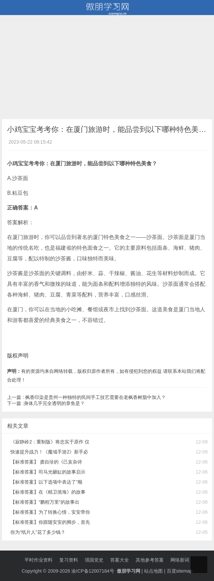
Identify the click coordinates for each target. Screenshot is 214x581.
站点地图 (153, 571)
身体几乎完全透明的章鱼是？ (54, 403)
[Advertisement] (107, 65)
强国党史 (94, 560)
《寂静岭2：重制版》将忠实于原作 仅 (49, 441)
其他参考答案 (150, 560)
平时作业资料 (38, 560)
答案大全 (119, 560)
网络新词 (179, 560)
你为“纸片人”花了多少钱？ (37, 532)
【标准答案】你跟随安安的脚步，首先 (50, 522)
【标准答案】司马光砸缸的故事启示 (47, 472)
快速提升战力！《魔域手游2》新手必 (49, 451)
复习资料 (68, 560)
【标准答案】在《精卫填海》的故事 (47, 492)
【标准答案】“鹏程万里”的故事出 (44, 502)
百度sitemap (180, 571)
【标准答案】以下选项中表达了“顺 (46, 482)
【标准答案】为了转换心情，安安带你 (50, 512)
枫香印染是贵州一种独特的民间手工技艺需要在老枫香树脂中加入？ (95, 397)
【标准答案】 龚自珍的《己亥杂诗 (46, 462)
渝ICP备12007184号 (93, 571)
